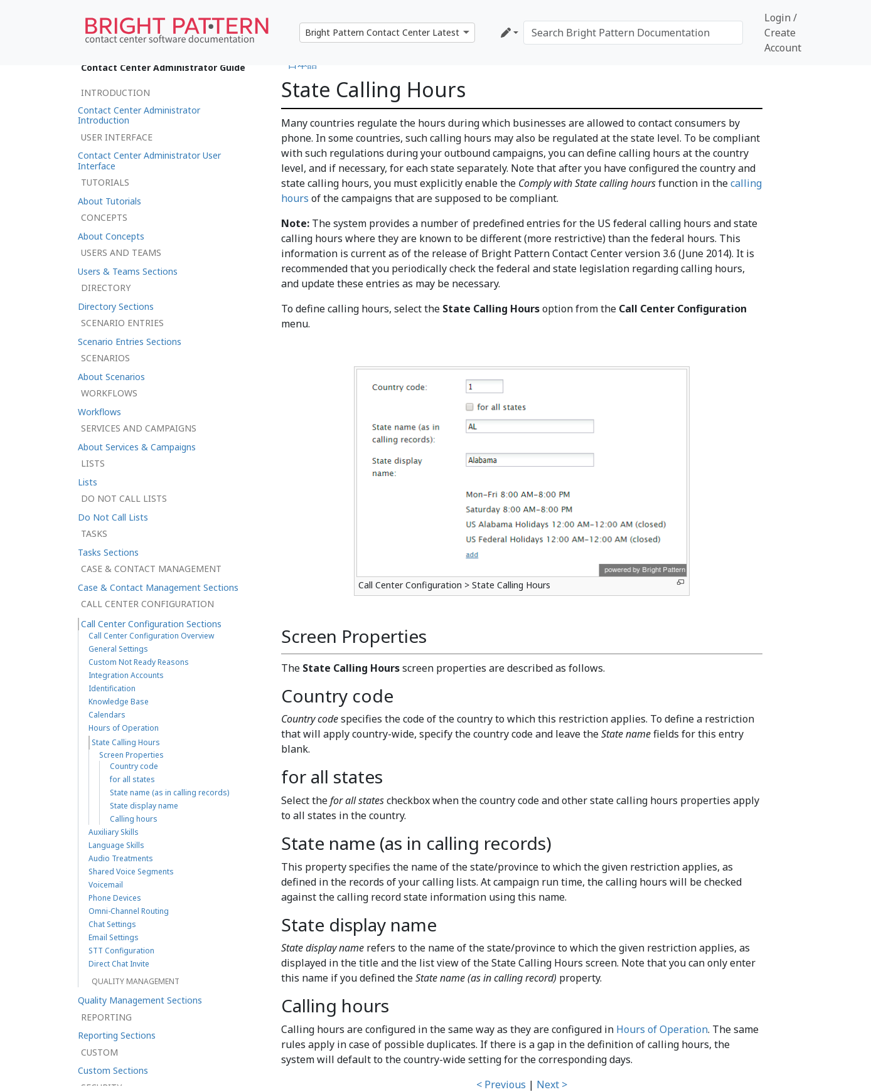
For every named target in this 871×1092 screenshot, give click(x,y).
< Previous (501, 1084)
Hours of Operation (662, 1029)
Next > (552, 1084)
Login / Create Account (782, 33)
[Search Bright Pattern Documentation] (633, 33)
